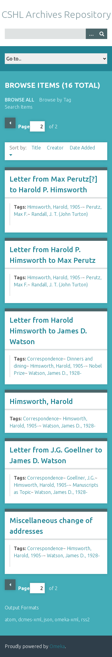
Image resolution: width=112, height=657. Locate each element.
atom (10, 619)
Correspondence (45, 358)
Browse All (19, 99)
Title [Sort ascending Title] (36, 147)
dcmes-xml (30, 619)
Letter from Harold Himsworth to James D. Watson (48, 331)
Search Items (19, 107)
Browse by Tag (55, 99)
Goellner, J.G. (81, 477)
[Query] (56, 34)
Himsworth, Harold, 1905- (54, 207)
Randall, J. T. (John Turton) (59, 214)
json (48, 619)
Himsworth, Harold (41, 401)
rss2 (85, 619)
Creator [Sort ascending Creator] (56, 147)
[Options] (91, 34)
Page (31, 126)
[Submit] (101, 34)
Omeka (57, 646)
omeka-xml (67, 619)
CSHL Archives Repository (56, 14)
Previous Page (10, 123)
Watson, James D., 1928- (55, 373)
